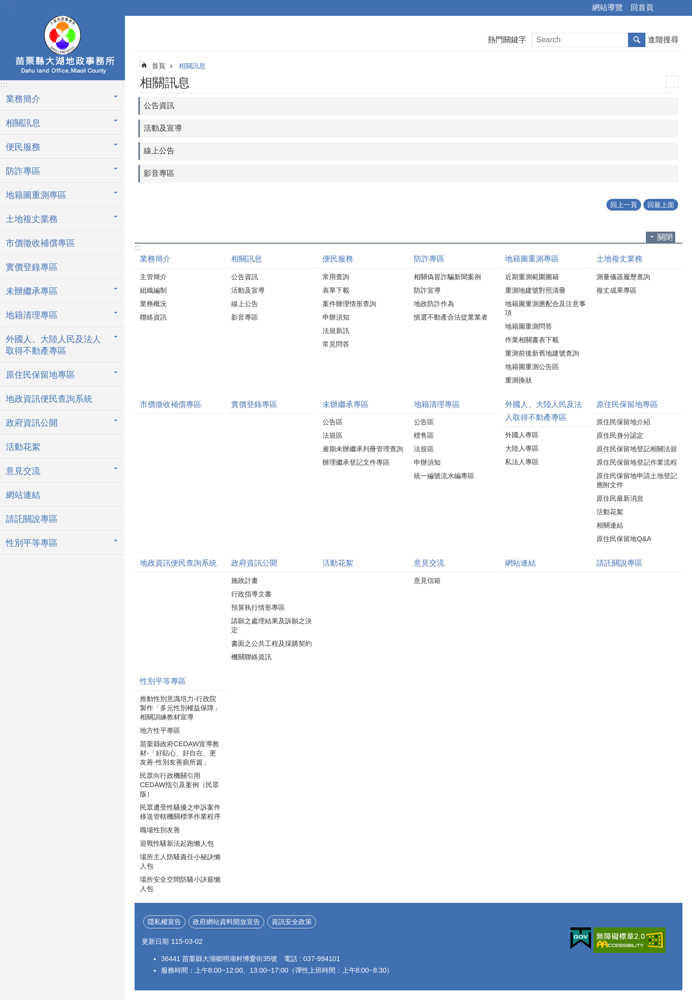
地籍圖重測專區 (36, 195)
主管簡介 (153, 277)
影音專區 (159, 173)
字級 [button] (679, 8)
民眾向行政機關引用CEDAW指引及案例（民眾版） (179, 785)
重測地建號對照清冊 (535, 290)
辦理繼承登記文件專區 (356, 462)
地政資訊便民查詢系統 (49, 399)
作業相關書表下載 (532, 340)
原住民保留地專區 (40, 375)
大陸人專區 (522, 448)
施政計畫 (244, 580)
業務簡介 (23, 99)
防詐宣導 (427, 290)
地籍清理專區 (32, 315)
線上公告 (159, 151)
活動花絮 (23, 447)
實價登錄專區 (32, 267)
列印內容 (672, 81)
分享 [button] (665, 8)
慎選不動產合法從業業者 (451, 317)
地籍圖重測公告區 (532, 366)
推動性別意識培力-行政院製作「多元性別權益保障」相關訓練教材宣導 (180, 708)
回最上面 (660, 205)
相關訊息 (23, 123)
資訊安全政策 (292, 922)
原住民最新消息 (619, 498)
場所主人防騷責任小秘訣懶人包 (180, 861)
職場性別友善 (160, 830)
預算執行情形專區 (258, 607)
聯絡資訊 (153, 317)
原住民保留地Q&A (623, 539)
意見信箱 (427, 580)
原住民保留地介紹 (623, 422)
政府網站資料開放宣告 (226, 922)
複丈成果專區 (616, 290)
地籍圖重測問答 (528, 326)
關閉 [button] (665, 237)
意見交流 (23, 471)
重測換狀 (518, 380)
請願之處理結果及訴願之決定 (271, 625)
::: (10, 5)
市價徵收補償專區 (40, 243)
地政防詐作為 (434, 304)
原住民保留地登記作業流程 (636, 462)
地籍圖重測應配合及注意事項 (545, 308)
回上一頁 (623, 205)
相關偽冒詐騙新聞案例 (447, 277)
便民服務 (23, 147)
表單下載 (335, 290)
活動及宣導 (163, 128)
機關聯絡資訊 (251, 657)
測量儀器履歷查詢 (623, 277)
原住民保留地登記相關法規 (636, 449)
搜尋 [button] (636, 40)
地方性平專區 (160, 730)
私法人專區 (522, 462)
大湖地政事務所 (62, 46)
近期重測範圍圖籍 (532, 277)
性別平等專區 (32, 543)
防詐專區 (23, 171)
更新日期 (155, 941)
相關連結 (609, 525)
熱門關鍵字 (507, 40)
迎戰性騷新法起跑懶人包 (177, 843)
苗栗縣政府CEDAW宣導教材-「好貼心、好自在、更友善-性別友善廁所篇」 (179, 753)
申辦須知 (335, 317)
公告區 (332, 422)
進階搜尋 (663, 40)
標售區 (424, 435)
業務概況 (153, 304)
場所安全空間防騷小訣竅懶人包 (180, 884)
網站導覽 (607, 7)
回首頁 (642, 7)
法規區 (332, 435)
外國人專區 (522, 435)
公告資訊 (159, 105)
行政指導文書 (251, 594)
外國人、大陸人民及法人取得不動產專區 (53, 345)
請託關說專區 (32, 519)
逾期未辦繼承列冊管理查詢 (362, 449)
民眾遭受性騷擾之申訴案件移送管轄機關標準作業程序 (180, 811)
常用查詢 (335, 277)
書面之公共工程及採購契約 (271, 643)
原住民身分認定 (619, 435)
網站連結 (23, 495)
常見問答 (335, 344)
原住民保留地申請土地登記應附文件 (636, 480)
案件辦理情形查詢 (349, 304)
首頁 (158, 66)
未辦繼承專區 (32, 291)
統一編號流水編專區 (444, 476)
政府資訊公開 (32, 423)
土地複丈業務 (32, 219)
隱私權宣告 (164, 922)
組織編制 (153, 290)
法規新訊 (335, 330)
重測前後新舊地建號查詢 (542, 353)
